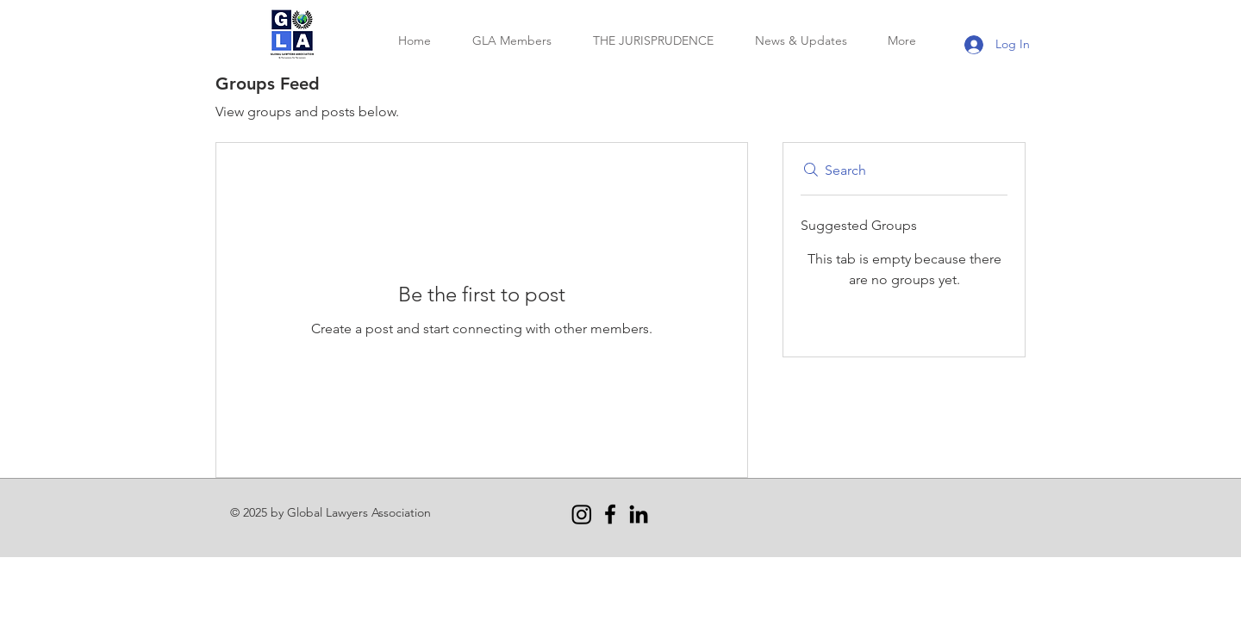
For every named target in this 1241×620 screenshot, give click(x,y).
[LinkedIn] (639, 514)
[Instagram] (582, 514)
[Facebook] (610, 514)
